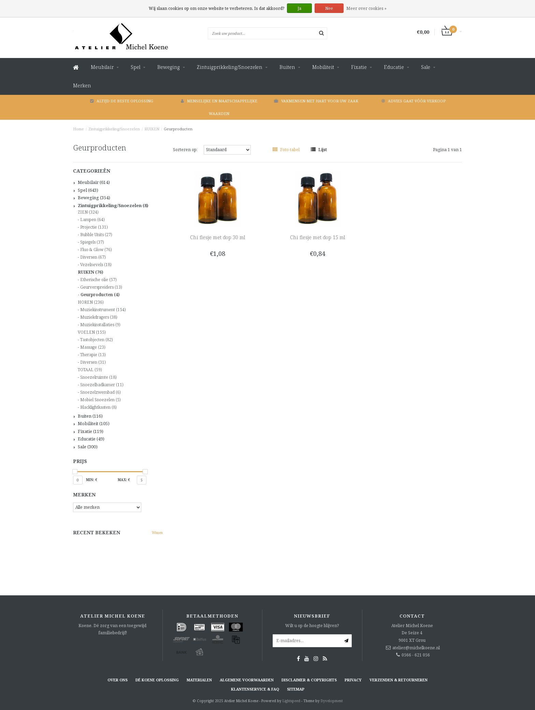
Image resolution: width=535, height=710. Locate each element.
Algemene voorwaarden (247, 679)
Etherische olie (98, 279)
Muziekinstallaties (100, 325)
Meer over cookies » (366, 8)
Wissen (157, 532)
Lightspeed (291, 700)
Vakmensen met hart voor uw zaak (316, 100)
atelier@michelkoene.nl (416, 648)
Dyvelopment (332, 700)
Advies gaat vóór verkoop (413, 100)
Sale (425, 67)
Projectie (93, 227)
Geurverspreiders (101, 287)
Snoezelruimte (98, 377)
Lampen (92, 219)
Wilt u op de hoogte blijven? (312, 625)
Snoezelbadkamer (101, 385)
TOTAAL (90, 370)
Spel (135, 67)
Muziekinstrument (103, 310)
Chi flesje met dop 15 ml (317, 237)
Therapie (92, 355)
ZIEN (88, 212)
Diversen (92, 257)
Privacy (353, 679)
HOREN (90, 302)
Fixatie (359, 67)
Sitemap (295, 689)
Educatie (394, 67)
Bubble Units (96, 234)
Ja (299, 8)
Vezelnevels (95, 264)
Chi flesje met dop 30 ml (217, 237)
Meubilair (102, 67)
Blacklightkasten (98, 407)
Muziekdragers (98, 317)
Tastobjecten (96, 340)
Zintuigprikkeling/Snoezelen (229, 67)
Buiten (287, 67)
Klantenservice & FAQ (255, 689)
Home (78, 128)
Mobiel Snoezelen (100, 400)
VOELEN (91, 332)
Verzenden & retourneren (399, 679)
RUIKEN (151, 128)
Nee (329, 8)
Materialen (199, 679)
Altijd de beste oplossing (121, 100)
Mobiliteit (323, 67)
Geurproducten (178, 128)
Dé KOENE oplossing (157, 679)
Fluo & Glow (96, 249)
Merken (82, 85)
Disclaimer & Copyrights (309, 679)
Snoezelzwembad (100, 392)
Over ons (117, 679)
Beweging (168, 67)
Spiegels (92, 242)
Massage (92, 347)
